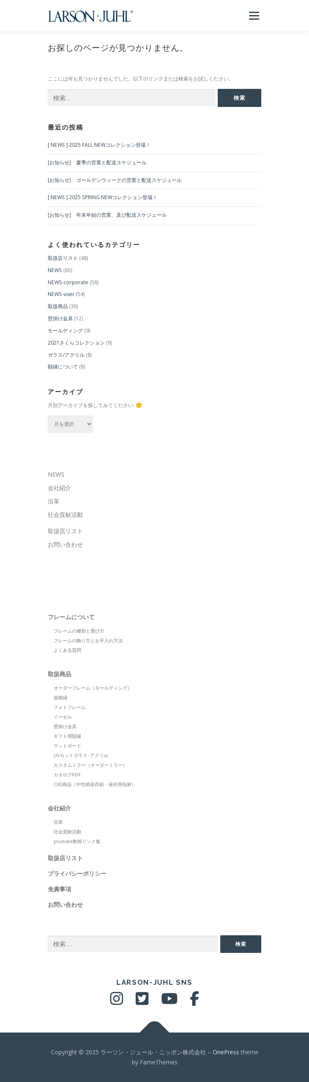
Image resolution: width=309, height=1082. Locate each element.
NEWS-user (61, 294)
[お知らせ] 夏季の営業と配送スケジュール (97, 162)
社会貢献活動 (65, 515)
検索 (240, 943)
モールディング (65, 330)
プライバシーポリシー (77, 873)
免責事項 (59, 889)
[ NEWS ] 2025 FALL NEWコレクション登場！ (99, 144)
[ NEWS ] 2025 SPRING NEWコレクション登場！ (102, 197)
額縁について (63, 366)
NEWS (55, 270)
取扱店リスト (63, 258)
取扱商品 (58, 306)
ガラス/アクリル (66, 354)
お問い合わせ (65, 544)
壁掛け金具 (60, 318)
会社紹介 (59, 488)
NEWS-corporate (68, 282)
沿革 (53, 501)
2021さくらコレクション (76, 342)
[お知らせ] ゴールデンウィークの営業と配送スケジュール (115, 180)
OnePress (226, 1052)
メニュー (254, 15)
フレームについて (71, 617)
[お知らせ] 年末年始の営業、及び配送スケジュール (107, 214)
